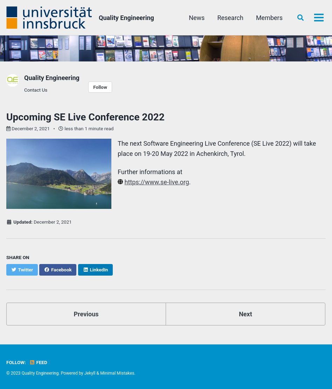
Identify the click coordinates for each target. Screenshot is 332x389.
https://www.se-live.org (156, 182)
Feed (38, 362)
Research (230, 17)
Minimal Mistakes (117, 373)
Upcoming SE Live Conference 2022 (85, 117)
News (197, 17)
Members (269, 17)
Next (245, 314)
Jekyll (90, 373)
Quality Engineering (126, 17)
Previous (86, 314)
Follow (100, 87)
